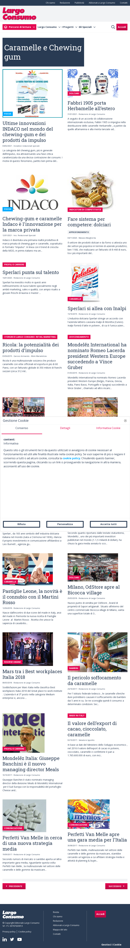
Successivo (115, 886)
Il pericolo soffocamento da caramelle (94, 680)
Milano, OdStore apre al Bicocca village (94, 590)
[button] (125, 420)
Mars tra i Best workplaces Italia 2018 (32, 674)
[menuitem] (49, 3)
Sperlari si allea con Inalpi (97, 308)
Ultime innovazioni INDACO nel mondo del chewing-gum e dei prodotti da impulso (28, 131)
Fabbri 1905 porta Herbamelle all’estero (91, 106)
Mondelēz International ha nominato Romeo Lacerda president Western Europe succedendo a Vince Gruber (97, 356)
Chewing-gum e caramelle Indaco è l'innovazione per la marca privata (32, 224)
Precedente (15, 886)
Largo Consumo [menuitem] (47, 27)
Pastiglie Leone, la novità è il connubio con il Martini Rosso (32, 596)
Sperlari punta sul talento (31, 272)
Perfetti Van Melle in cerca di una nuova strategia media (32, 843)
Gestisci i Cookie (111, 944)
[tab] (21, 429)
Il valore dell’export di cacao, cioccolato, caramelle (92, 729)
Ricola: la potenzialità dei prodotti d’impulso (31, 347)
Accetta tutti (108, 524)
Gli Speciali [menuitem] (85, 27)
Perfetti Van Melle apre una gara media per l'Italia (97, 837)
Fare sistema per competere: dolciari (89, 222)
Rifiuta (21, 524)
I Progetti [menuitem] (67, 27)
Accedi (122, 27)
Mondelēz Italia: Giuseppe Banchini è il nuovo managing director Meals (31, 764)
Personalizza (65, 524)
